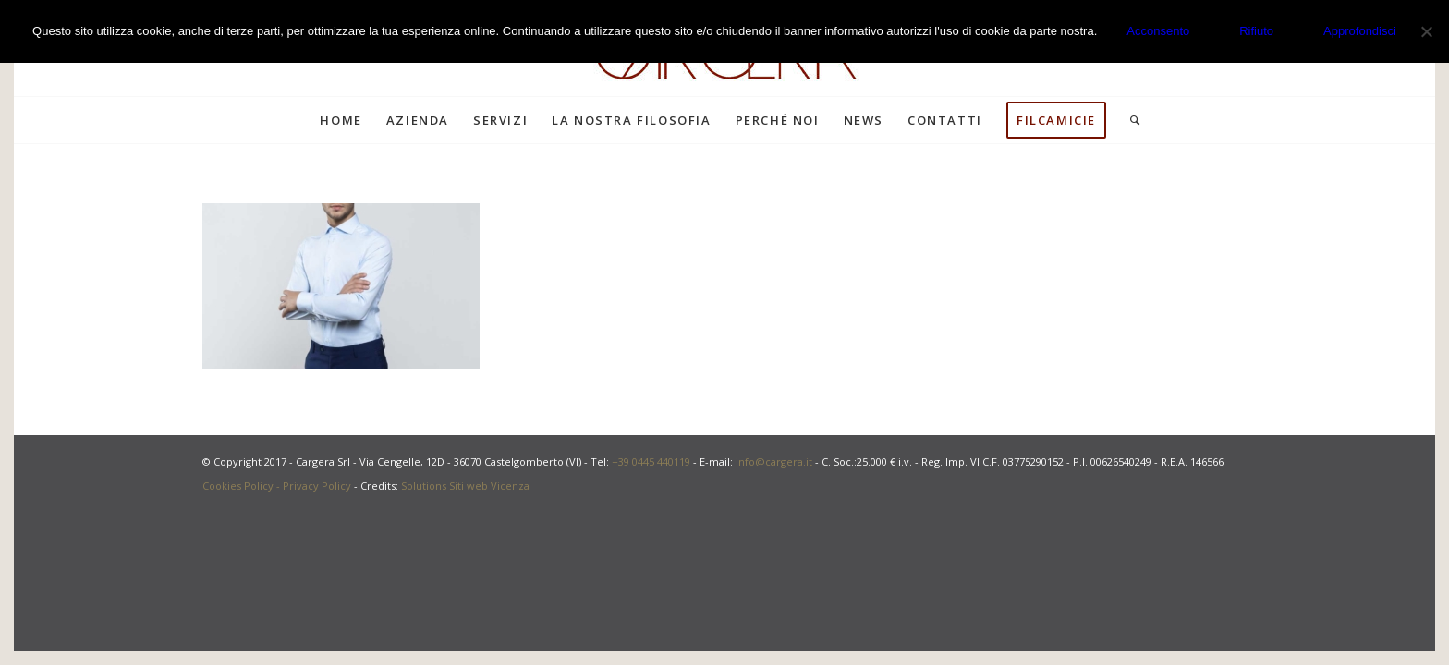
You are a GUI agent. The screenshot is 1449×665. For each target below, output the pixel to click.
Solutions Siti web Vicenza (465, 485)
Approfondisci (1359, 31)
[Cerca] (1129, 120)
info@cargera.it (774, 461)
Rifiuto (1256, 31)
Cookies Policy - (242, 485)
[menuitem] (340, 120)
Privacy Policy (317, 485)
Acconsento (1157, 31)
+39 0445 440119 (651, 461)
